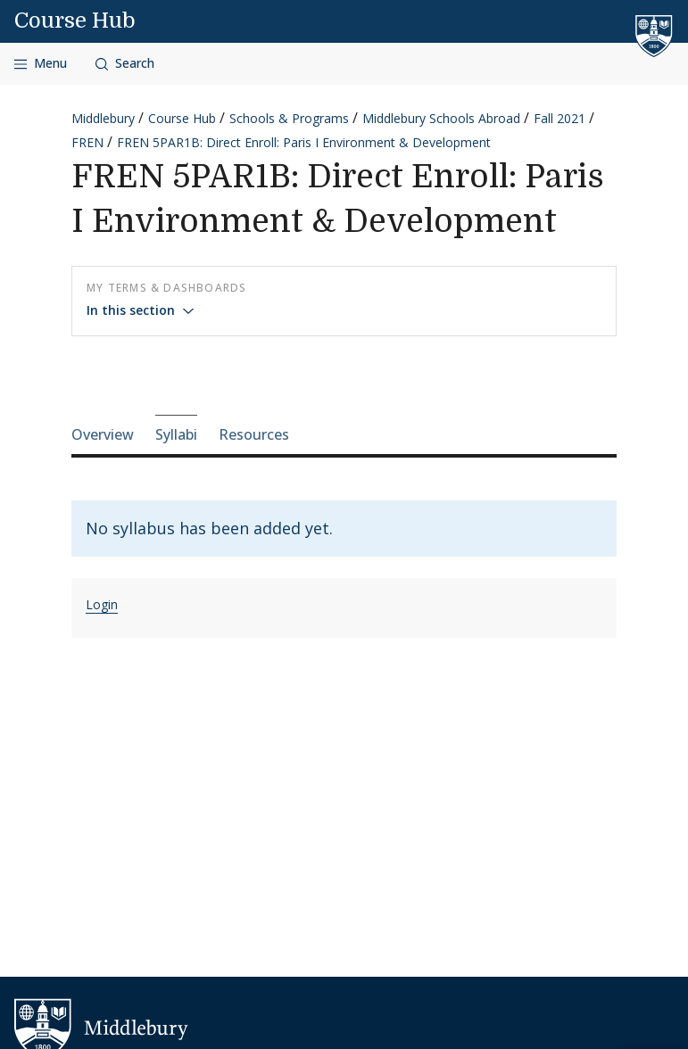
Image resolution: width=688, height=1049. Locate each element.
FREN (87, 142)
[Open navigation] (40, 64)
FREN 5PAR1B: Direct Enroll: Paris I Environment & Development (304, 142)
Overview (102, 434)
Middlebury (103, 118)
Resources (254, 434)
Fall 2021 (559, 118)
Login (102, 604)
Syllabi (176, 434)
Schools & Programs (289, 118)
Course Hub (75, 20)
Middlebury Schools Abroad (441, 118)
